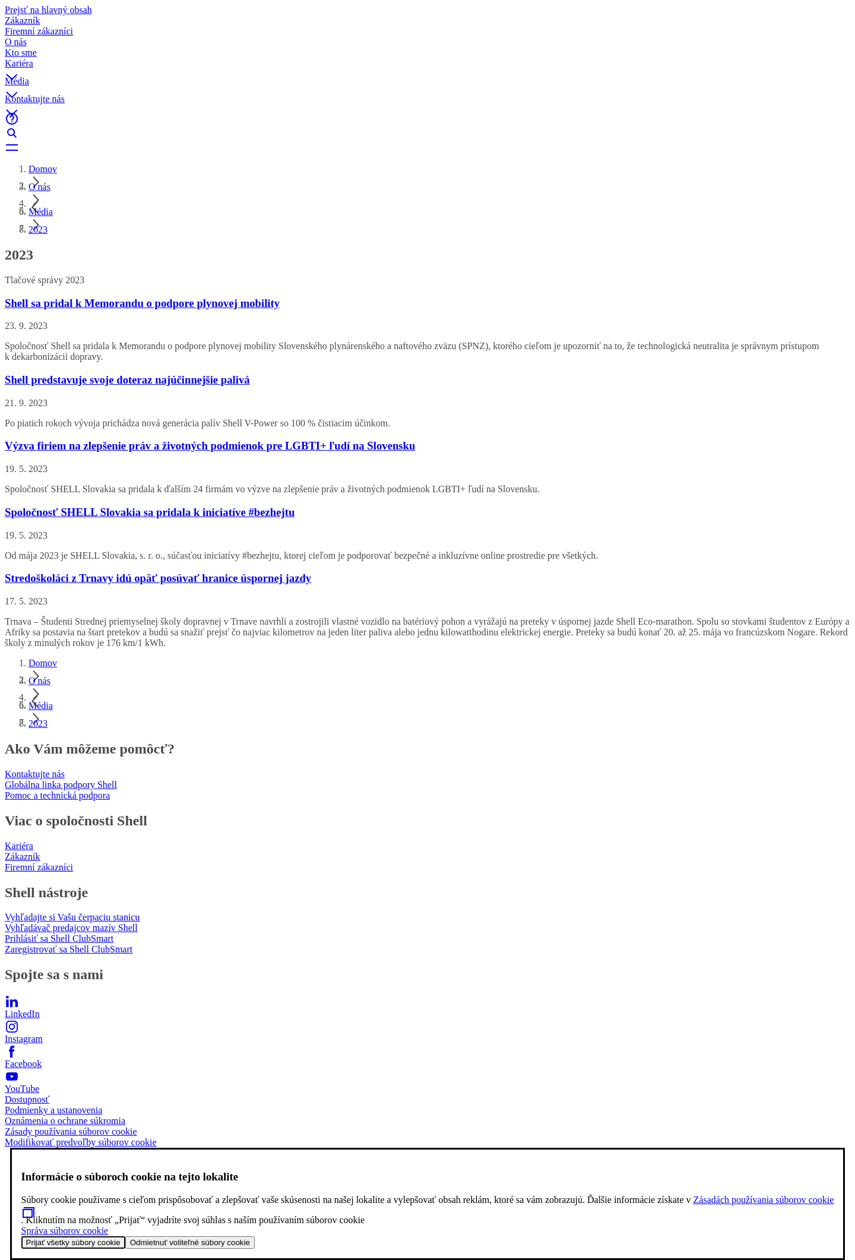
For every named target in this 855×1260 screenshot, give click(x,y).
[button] (427, 67)
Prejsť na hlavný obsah (48, 10)
